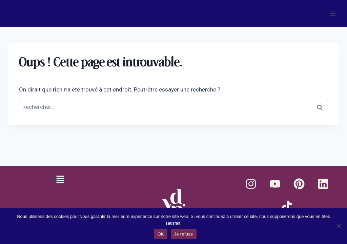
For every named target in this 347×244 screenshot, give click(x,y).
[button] (60, 179)
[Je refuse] (338, 226)
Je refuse (183, 234)
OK (160, 234)
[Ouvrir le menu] (332, 13)
